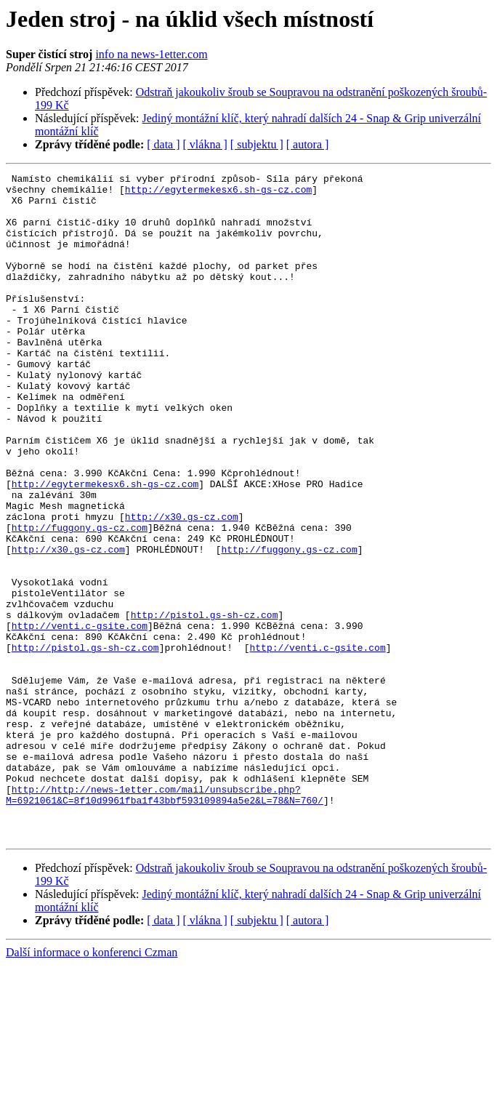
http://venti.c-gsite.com (80, 717)
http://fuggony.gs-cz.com (80, 599)
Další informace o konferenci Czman (91, 1085)
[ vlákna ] (205, 144)
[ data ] (163, 144)
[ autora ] (307, 144)
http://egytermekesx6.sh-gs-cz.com (218, 193)
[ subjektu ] (256, 144)
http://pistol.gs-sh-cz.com (204, 703)
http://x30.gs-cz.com (181, 586)
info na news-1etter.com (151, 54)
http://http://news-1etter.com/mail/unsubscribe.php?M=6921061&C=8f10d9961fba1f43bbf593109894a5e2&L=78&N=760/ (164, 920)
